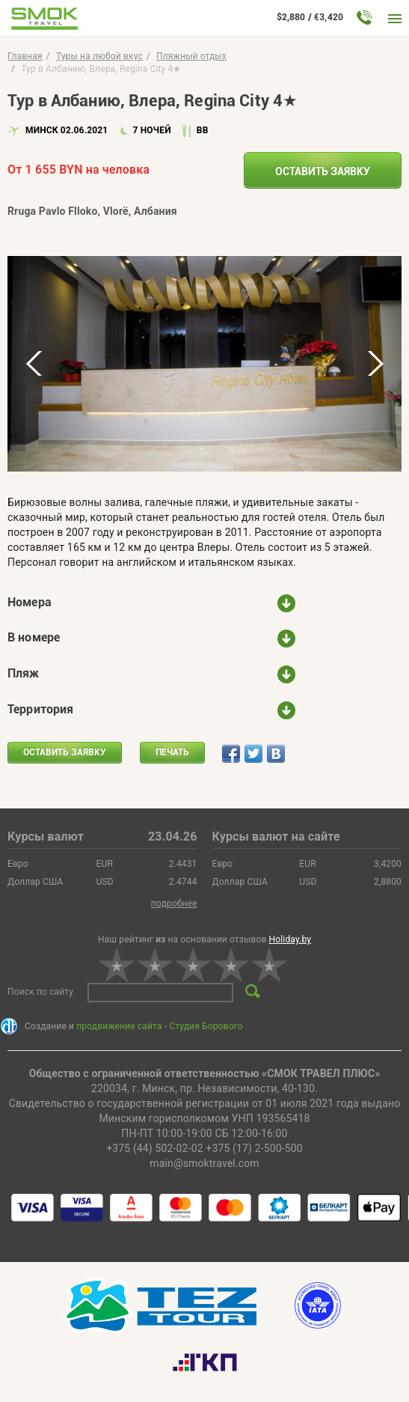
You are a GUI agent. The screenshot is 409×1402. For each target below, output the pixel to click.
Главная (25, 56)
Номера (29, 602)
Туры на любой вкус (99, 56)
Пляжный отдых (191, 56)
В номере (33, 637)
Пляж (23, 673)
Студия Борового (205, 1026)
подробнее (174, 903)
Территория (40, 709)
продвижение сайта (119, 1026)
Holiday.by (290, 939)
